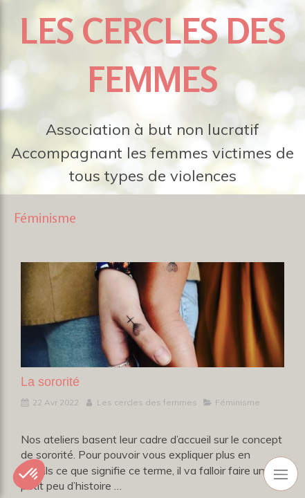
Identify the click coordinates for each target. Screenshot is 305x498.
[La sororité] (152, 314)
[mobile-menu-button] (281, 473)
